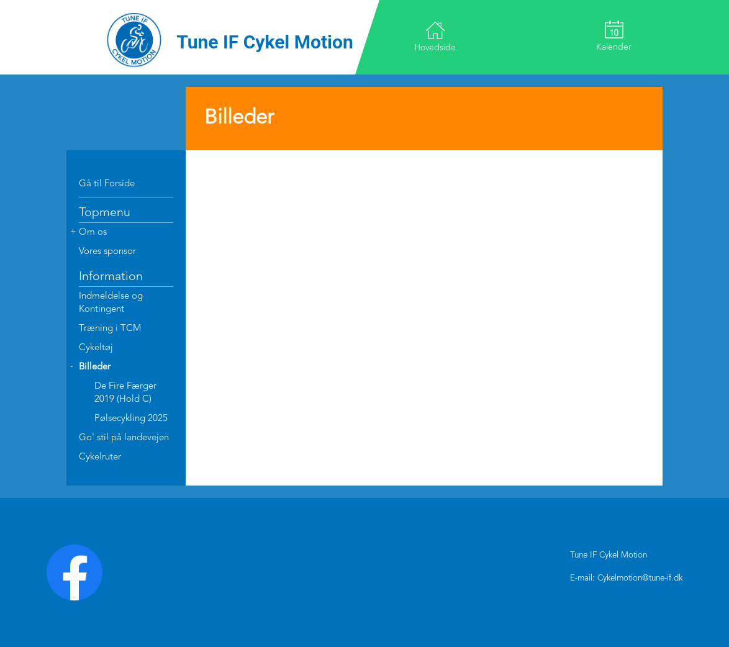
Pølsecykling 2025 (131, 418)
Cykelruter (100, 457)
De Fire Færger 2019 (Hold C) (125, 393)
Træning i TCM (110, 328)
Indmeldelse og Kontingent (111, 303)
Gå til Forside (107, 184)
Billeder (95, 367)
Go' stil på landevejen (124, 438)
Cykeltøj (96, 348)
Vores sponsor (107, 251)
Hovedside (435, 36)
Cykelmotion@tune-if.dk (639, 578)
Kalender (614, 36)
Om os (93, 232)
